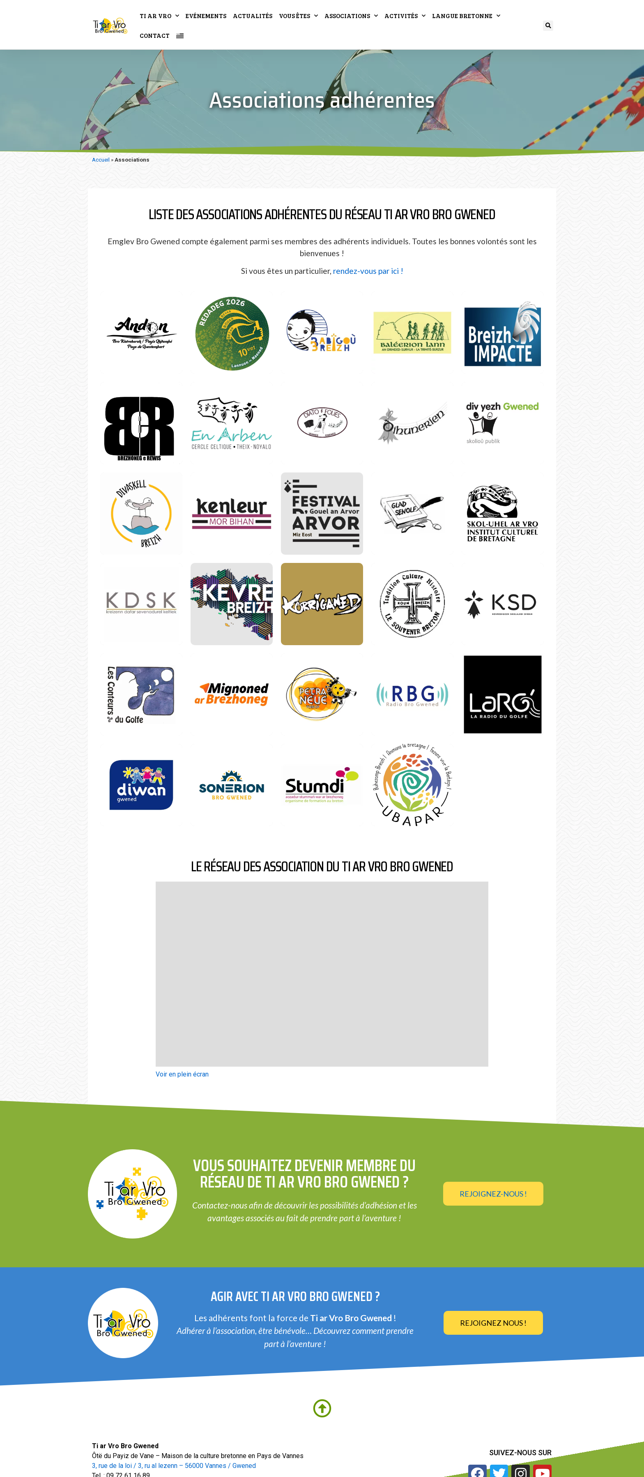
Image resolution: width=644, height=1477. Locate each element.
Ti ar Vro (159, 15)
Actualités (252, 16)
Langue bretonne (466, 15)
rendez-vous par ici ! (368, 272)
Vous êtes (298, 15)
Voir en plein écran (182, 1075)
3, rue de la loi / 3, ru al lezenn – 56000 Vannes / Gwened (174, 1467)
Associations (351, 15)
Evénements (206, 16)
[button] (548, 26)
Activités (405, 15)
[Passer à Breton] (180, 35)
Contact (155, 35)
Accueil (101, 160)
